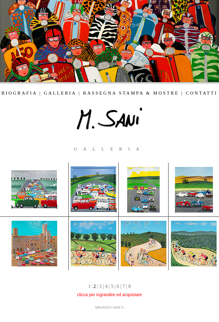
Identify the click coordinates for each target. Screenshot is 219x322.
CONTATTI (201, 93)
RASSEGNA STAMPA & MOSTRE (131, 93)
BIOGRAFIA (19, 93)
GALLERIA (60, 93)
